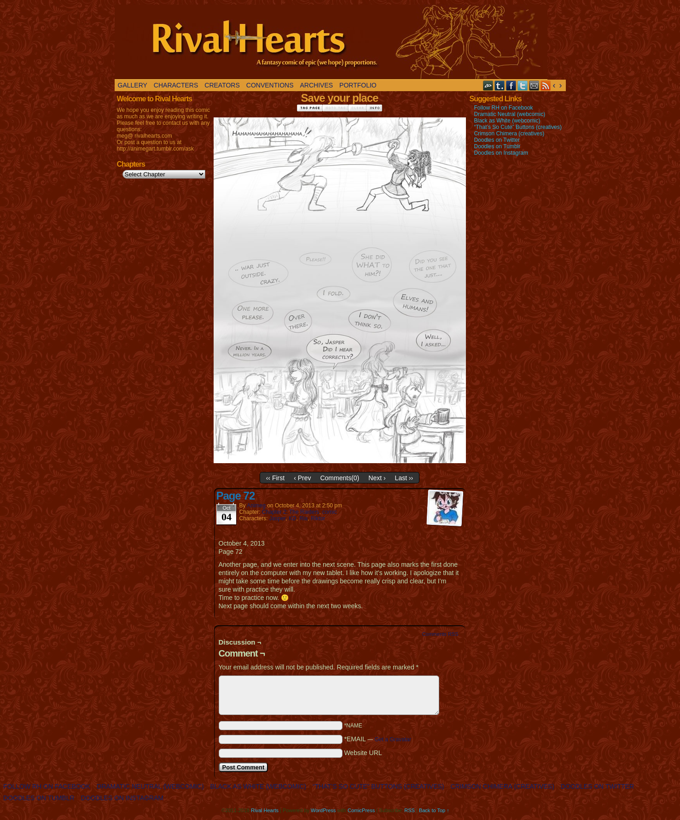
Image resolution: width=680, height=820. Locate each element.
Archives (316, 85)
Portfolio (358, 85)
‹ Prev (302, 478)
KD (292, 518)
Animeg (256, 505)
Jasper (277, 518)
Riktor (318, 518)
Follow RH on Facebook (503, 108)
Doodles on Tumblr (497, 146)
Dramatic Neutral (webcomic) (510, 114)
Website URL (363, 752)
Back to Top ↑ (434, 810)
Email (534, 85)
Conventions (270, 85)
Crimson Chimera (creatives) (509, 133)
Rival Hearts (331, 42)
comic (329, 512)
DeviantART (488, 85)
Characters (176, 85)
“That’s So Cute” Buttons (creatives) (518, 127)
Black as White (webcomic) (507, 120)
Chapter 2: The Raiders (291, 512)
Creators (222, 85)
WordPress (323, 810)
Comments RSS (440, 634)
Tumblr (500, 85)
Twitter (523, 85)
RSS (546, 85)
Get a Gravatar (393, 739)
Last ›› (404, 478)
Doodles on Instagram (501, 153)
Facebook (511, 85)
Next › (376, 478)
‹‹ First (275, 478)
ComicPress (361, 810)
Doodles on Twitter (497, 140)
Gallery (132, 85)
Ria (303, 518)
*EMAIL (377, 739)
